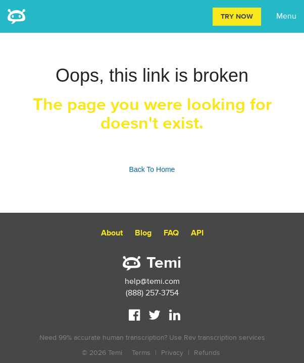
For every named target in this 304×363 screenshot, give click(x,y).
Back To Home (152, 169)
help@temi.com (152, 281)
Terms (141, 352)
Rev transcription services (224, 337)
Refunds (207, 352)
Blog (143, 233)
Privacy (172, 352)
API (197, 233)
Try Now (237, 16)
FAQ (171, 233)
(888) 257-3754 (152, 293)
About (112, 233)
